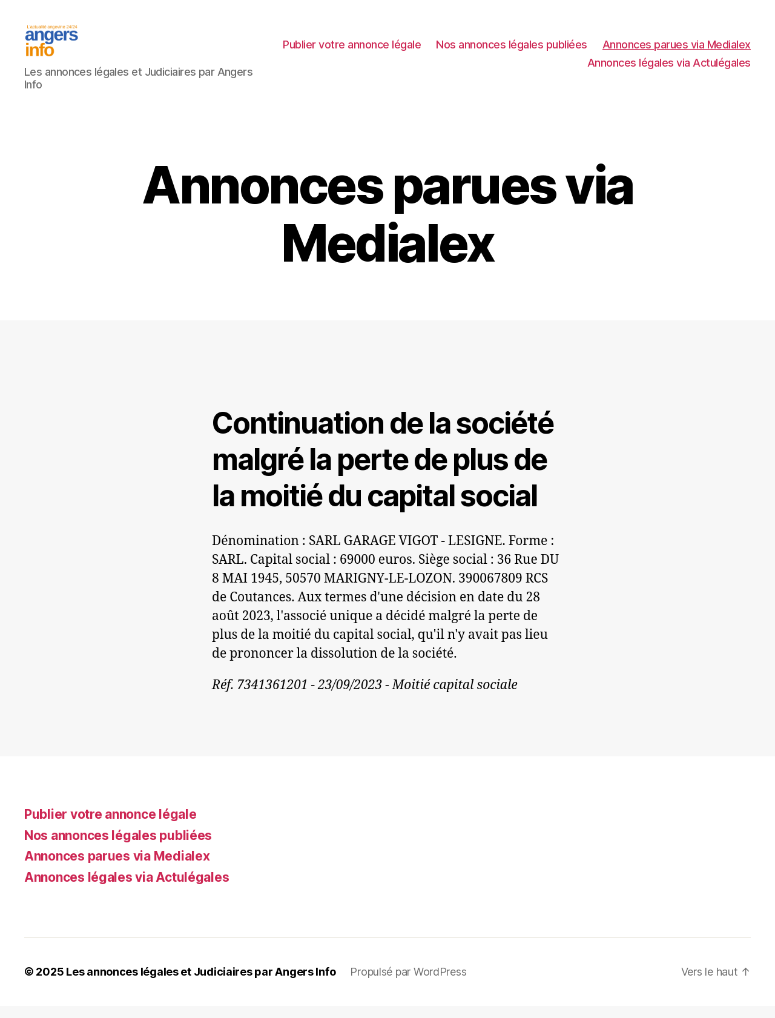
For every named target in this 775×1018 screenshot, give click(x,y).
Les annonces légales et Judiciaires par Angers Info (200, 983)
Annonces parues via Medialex (498, 68)
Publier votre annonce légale (515, 50)
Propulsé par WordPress (408, 983)
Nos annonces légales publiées (675, 50)
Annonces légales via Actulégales (669, 68)
